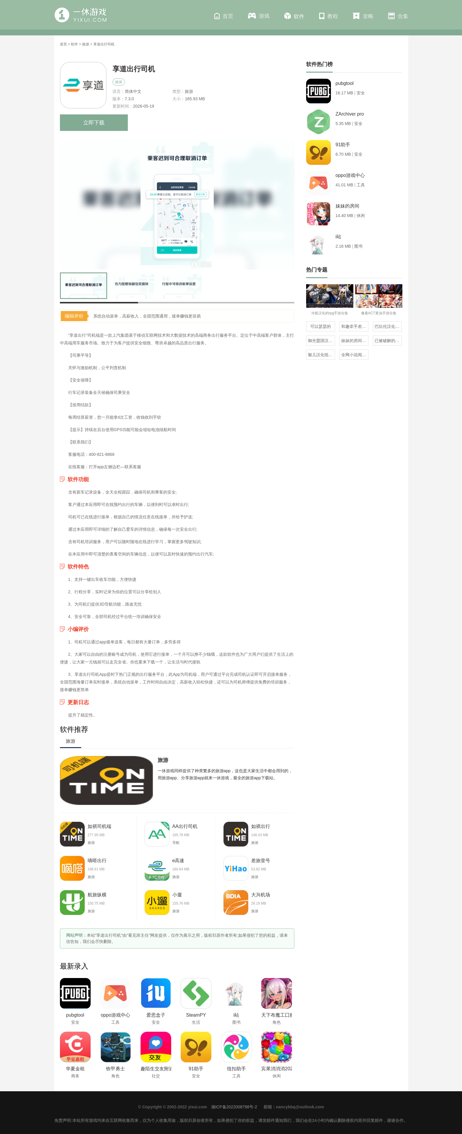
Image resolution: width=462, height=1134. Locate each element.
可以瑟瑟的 (320, 326)
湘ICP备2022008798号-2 (234, 1107)
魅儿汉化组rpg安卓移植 (321, 354)
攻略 (363, 16)
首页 (223, 16)
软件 (294, 15)
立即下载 (94, 123)
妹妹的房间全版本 (354, 340)
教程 (328, 16)
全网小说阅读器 (354, 354)
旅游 (85, 44)
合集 (398, 16)
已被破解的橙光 (388, 340)
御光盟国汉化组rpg (321, 340)
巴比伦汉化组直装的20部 (388, 326)
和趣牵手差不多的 (354, 326)
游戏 (259, 16)
